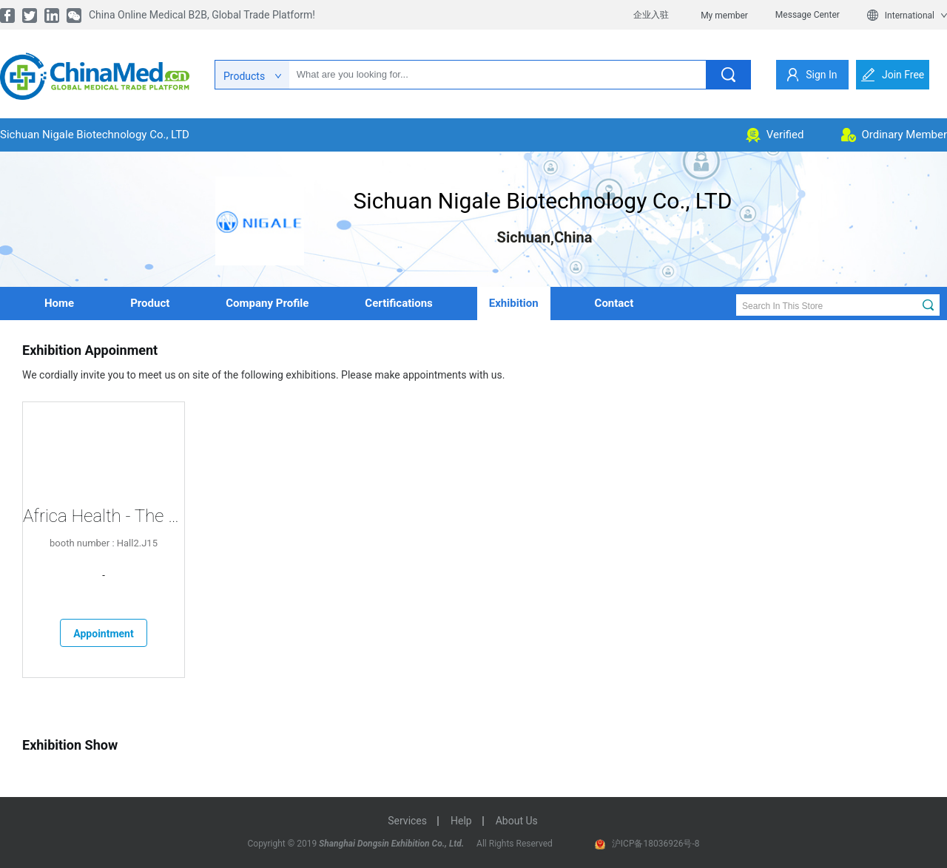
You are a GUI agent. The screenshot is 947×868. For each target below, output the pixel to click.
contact (614, 303)
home (59, 303)
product (149, 303)
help (461, 821)
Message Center (807, 15)
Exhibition (514, 303)
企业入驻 (651, 15)
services (407, 821)
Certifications (398, 303)
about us (517, 821)
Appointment (103, 634)
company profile (267, 303)
